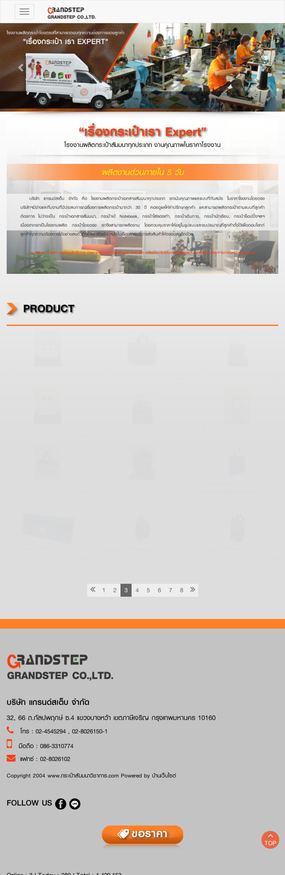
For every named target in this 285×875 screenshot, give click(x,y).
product (40, 308)
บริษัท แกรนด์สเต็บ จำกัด (48, 702)
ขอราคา (150, 833)
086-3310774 (56, 746)
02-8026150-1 (90, 731)
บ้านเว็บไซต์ (164, 775)
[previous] (92, 590)
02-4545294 (52, 731)
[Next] (192, 590)
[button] (21, 67)
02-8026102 (55, 758)
